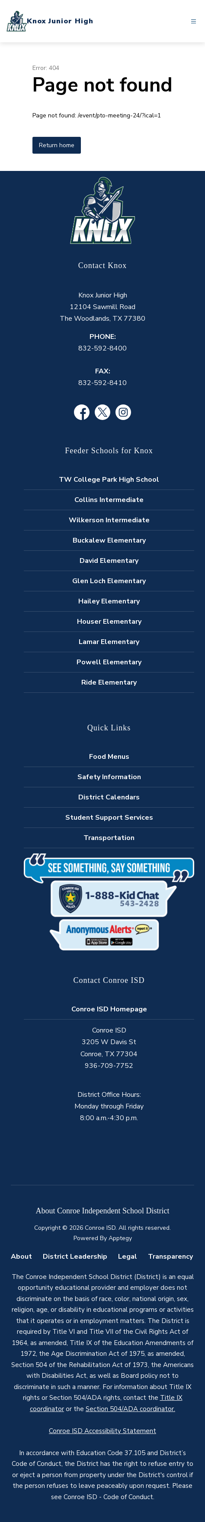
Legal (127, 1256)
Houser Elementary (109, 621)
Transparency (170, 1256)
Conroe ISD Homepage (109, 1009)
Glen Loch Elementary (109, 581)
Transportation (109, 838)
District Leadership (75, 1256)
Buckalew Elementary (109, 540)
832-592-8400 (102, 348)
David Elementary (109, 560)
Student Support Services (109, 817)
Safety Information (109, 777)
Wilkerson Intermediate (109, 520)
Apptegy (120, 1238)
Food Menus (109, 756)
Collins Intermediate (109, 500)
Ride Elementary (109, 682)
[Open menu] (194, 21)
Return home (56, 145)
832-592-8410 (102, 383)
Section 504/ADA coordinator (130, 1409)
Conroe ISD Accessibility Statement (102, 1431)
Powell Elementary (109, 662)
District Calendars (109, 797)
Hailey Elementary (109, 601)
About (21, 1256)
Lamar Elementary (109, 642)
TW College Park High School (109, 479)
